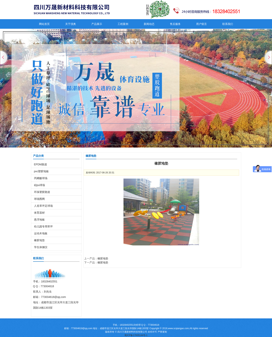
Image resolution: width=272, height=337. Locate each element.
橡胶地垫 (39, 240)
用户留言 (201, 23)
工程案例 (123, 23)
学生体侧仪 (40, 247)
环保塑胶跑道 (42, 192)
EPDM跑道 (40, 164)
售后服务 (175, 23)
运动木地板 (40, 233)
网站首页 (44, 23)
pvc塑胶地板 (41, 171)
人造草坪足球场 (43, 205)
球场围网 (39, 198)
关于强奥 (70, 23)
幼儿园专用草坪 (43, 226)
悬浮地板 (39, 219)
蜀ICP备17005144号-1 (135, 335)
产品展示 (96, 23)
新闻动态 (149, 23)
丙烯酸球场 (40, 178)
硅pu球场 (39, 185)
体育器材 (39, 212)
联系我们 (227, 23)
